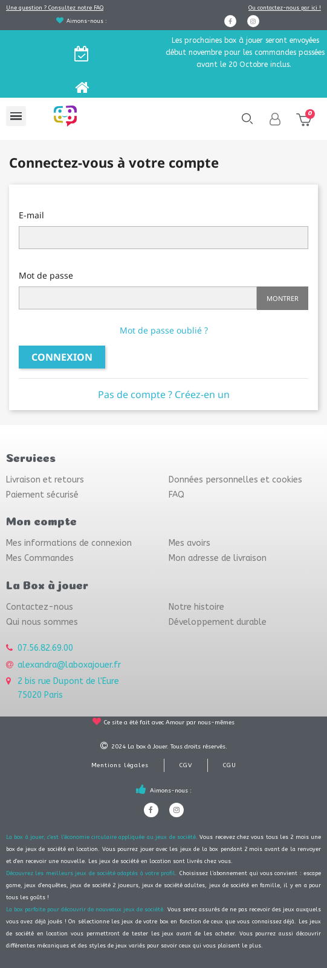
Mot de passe (46, 275)
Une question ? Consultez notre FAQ (54, 8)
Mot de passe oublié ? (164, 330)
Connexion (61, 357)
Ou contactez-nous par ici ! (284, 8)
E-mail (31, 215)
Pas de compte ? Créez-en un (164, 394)
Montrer (283, 298)
